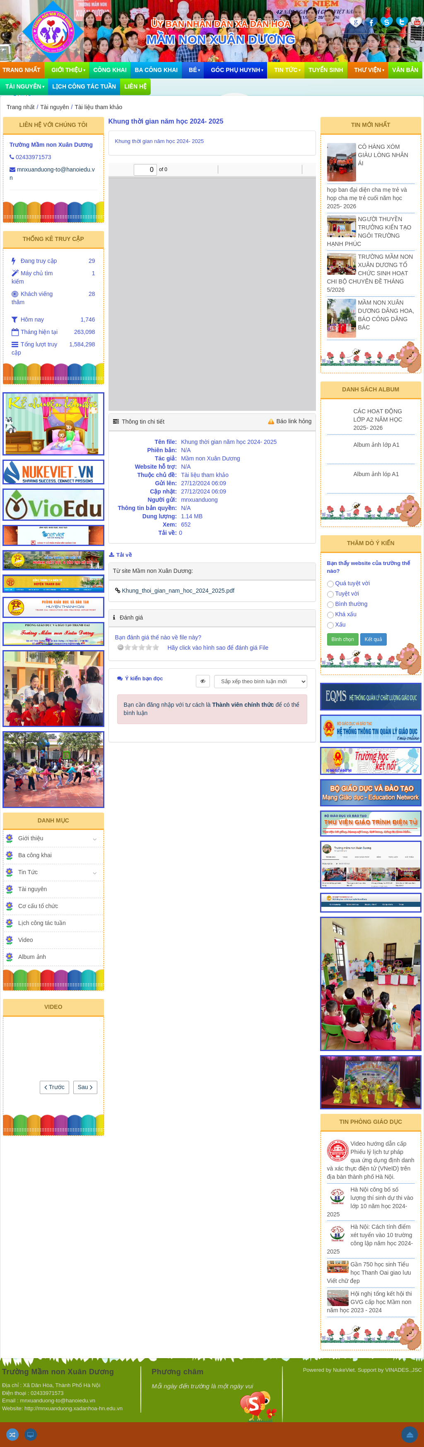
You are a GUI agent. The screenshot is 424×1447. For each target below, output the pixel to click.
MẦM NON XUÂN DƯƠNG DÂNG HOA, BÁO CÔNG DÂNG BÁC (386, 315)
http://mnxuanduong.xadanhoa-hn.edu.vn (74, 1408)
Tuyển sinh (325, 70)
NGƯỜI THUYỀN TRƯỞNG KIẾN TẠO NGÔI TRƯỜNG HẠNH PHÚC (369, 231)
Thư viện (367, 70)
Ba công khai (156, 70)
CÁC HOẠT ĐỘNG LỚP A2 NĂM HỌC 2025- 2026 (378, 419)
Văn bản (405, 70)
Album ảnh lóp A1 (376, 474)
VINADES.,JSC (403, 1370)
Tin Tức (285, 70)
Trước (54, 1087)
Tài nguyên (32, 889)
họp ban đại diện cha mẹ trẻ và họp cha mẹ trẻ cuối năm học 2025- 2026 (367, 198)
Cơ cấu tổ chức (38, 906)
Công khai (109, 70)
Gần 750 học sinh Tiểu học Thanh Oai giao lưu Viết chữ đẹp (369, 1272)
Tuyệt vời (343, 594)
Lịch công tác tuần (84, 86)
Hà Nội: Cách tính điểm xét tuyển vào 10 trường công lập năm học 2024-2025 (370, 1239)
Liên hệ (135, 86)
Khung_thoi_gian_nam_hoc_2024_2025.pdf (175, 590)
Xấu (336, 625)
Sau (85, 1087)
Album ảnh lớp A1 (377, 444)
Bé (193, 70)
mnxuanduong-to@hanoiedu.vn (57, 1400)
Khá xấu (342, 614)
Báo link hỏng (293, 421)
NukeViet (344, 1370)
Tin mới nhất (370, 125)
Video (25, 940)
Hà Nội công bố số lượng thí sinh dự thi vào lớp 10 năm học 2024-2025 (370, 1202)
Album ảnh (32, 957)
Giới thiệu (66, 70)
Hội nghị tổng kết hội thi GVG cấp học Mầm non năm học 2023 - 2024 (369, 1302)
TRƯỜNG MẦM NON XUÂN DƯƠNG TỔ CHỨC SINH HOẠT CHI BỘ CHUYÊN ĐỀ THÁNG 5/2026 (370, 273)
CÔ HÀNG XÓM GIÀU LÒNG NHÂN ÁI (383, 155)
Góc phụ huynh (235, 70)
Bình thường (347, 604)
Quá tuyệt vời (348, 583)
